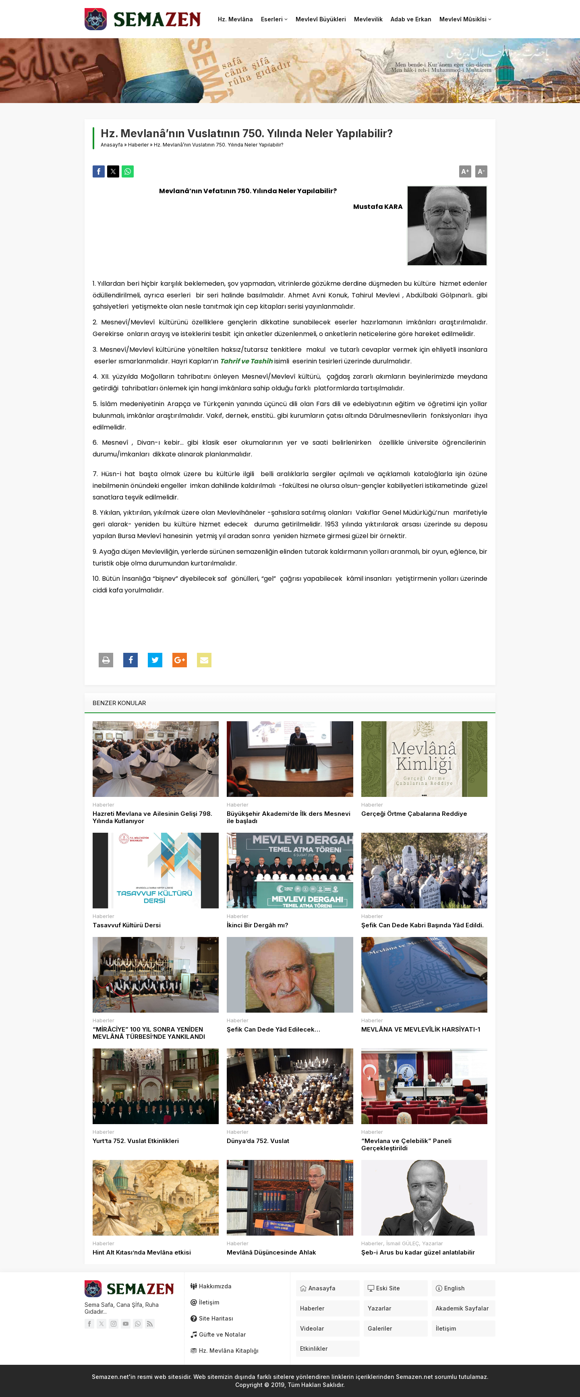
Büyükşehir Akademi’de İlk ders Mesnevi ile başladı (288, 817)
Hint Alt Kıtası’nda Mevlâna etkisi (142, 1252)
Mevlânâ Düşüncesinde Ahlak (271, 1252)
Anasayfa (112, 145)
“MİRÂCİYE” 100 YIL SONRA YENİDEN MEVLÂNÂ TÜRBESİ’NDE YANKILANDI (149, 1033)
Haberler (138, 145)
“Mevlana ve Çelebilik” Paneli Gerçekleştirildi (406, 1144)
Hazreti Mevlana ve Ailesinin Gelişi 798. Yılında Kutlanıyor (152, 817)
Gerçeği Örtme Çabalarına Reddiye (414, 813)
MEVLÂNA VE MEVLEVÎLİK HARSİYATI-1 (420, 1029)
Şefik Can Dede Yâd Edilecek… (273, 1029)
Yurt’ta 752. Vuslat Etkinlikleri (136, 1141)
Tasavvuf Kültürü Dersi (127, 925)
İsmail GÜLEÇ (402, 1243)
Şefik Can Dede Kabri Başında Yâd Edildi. (422, 925)
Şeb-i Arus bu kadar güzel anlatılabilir (418, 1252)
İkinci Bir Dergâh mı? (257, 925)
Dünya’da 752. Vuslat (258, 1141)
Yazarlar (432, 1243)
